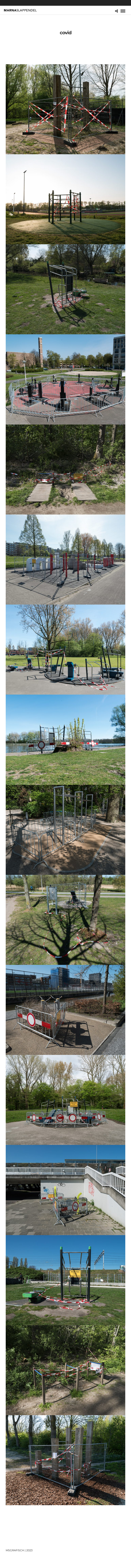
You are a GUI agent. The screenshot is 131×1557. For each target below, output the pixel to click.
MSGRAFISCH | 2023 (19, 1550)
